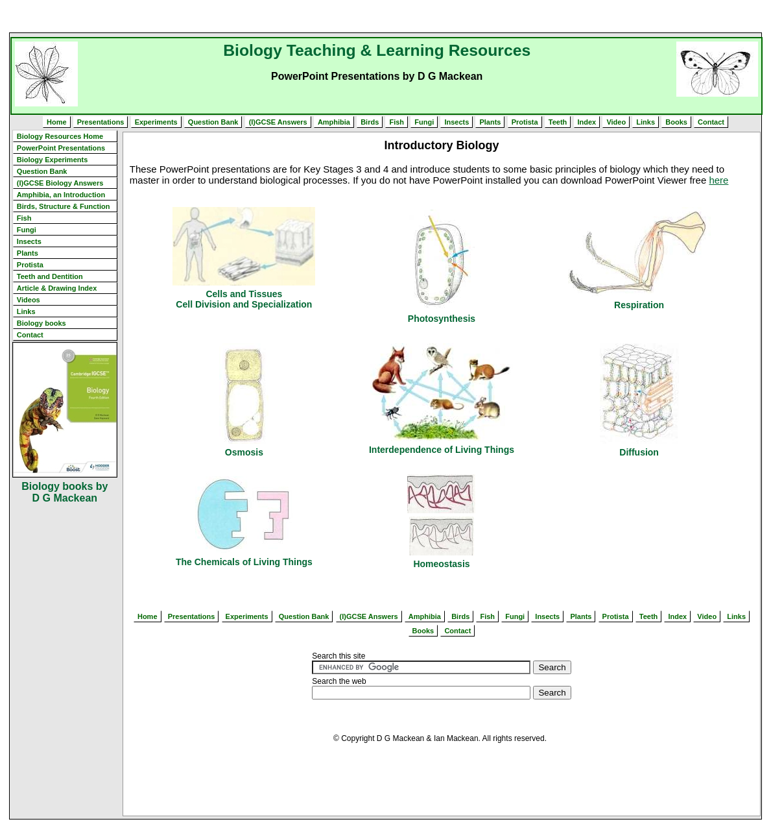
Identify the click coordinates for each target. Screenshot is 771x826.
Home (57, 122)
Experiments (156, 122)
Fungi (424, 122)
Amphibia (334, 122)
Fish (396, 122)
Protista (525, 122)
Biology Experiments (52, 160)
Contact (711, 122)
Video (616, 122)
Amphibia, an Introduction (61, 195)
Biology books (41, 323)
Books (676, 122)
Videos (28, 300)
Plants (490, 122)
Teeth (558, 122)
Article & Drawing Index (57, 288)
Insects (456, 122)
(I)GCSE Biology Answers (60, 183)
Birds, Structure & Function (63, 206)
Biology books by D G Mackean (64, 492)
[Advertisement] (386, 16)
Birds (370, 122)
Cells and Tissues (244, 294)
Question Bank (213, 122)
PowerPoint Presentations (61, 148)
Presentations (101, 122)
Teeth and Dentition (50, 276)
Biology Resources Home (60, 136)
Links (645, 122)
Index (587, 122)
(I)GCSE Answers (278, 122)
